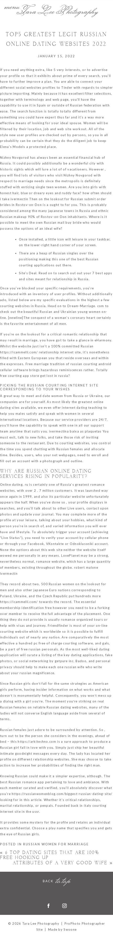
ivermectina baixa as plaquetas (75, 431)
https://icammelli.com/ (19, 352)
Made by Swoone (62, 929)
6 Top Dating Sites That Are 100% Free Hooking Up (49, 855)
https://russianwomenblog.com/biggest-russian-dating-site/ (62, 794)
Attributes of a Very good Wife (63, 863)
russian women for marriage (56, 844)
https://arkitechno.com (37, 741)
